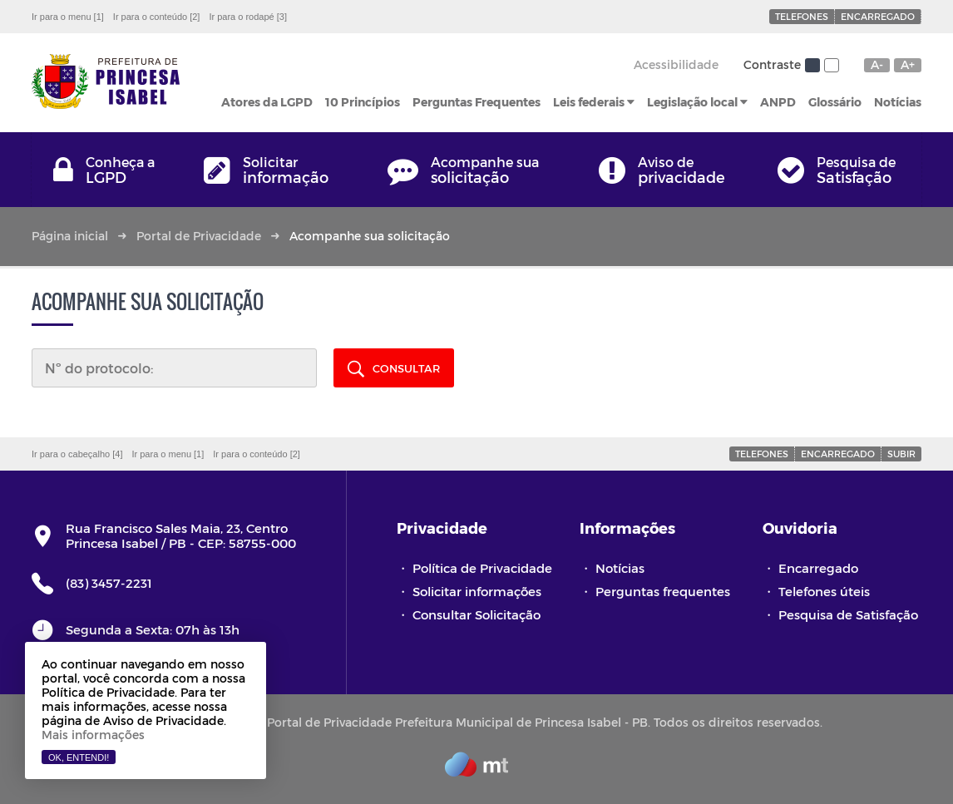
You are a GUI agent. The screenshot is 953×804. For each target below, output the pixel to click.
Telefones (801, 16)
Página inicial (70, 236)
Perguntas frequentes (662, 591)
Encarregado (878, 16)
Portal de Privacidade (198, 236)
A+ (908, 65)
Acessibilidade (676, 64)
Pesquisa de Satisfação (848, 614)
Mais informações (93, 735)
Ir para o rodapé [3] (248, 17)
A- (877, 65)
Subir (901, 453)
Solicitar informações (476, 591)
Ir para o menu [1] (68, 17)
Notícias (897, 102)
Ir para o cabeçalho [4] (77, 454)
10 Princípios (362, 102)
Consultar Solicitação (476, 614)
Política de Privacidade (482, 567)
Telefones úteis (824, 591)
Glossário (835, 102)
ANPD (778, 102)
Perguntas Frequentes (476, 102)
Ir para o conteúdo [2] (156, 17)
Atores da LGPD (267, 102)
